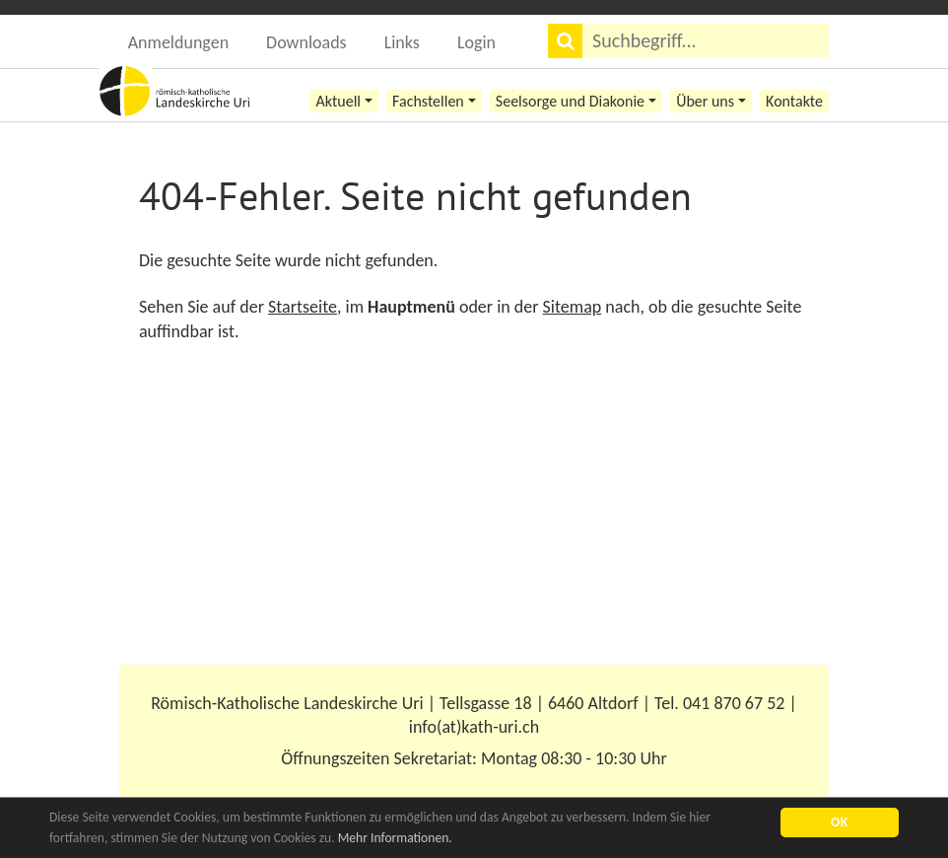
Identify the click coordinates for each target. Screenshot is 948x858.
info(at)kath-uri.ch (474, 727)
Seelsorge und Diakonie (570, 101)
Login (476, 42)
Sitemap (572, 307)
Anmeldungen (178, 42)
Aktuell (338, 101)
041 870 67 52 (733, 703)
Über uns (705, 101)
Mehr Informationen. (395, 837)
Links (402, 42)
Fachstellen (428, 101)
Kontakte (794, 101)
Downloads (306, 42)
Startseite (302, 307)
